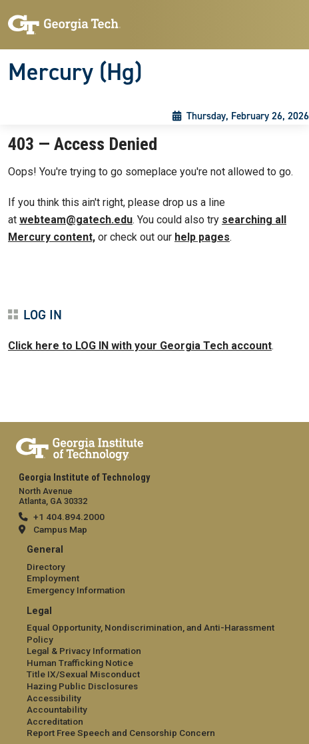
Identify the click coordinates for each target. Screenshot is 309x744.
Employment (53, 578)
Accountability (57, 709)
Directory (46, 566)
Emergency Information (76, 590)
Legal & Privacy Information (84, 650)
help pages (202, 237)
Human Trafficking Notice (80, 662)
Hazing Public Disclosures (82, 686)
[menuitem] (154, 570)
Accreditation (55, 721)
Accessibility (54, 698)
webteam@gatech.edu (76, 219)
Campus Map (60, 529)
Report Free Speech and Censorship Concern (121, 732)
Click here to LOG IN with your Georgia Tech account (140, 345)
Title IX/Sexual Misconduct (83, 674)
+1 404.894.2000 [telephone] (69, 516)
